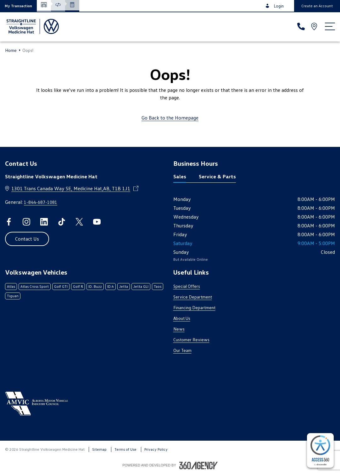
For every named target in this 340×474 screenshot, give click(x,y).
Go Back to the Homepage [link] (170, 117)
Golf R (78, 286)
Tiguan (13, 295)
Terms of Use (125, 449)
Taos (157, 286)
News (179, 329)
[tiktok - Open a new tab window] (61, 222)
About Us (181, 318)
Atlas (11, 286)
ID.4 (110, 286)
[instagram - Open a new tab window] (26, 222)
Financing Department (194, 307)
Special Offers (186, 286)
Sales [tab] (179, 176)
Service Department (192, 296)
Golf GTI (61, 286)
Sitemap (99, 449)
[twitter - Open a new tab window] (79, 222)
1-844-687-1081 (40, 202)
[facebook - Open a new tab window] (9, 222)
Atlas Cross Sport (34, 286)
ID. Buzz (95, 286)
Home (11, 50)
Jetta (123, 286)
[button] (18, 6)
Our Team (182, 350)
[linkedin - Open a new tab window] (44, 222)
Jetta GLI (140, 286)
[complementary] (320, 450)
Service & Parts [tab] (217, 176)
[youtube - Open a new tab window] (97, 222)
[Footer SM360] (198, 465)
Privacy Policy (156, 449)
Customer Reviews (191, 339)
